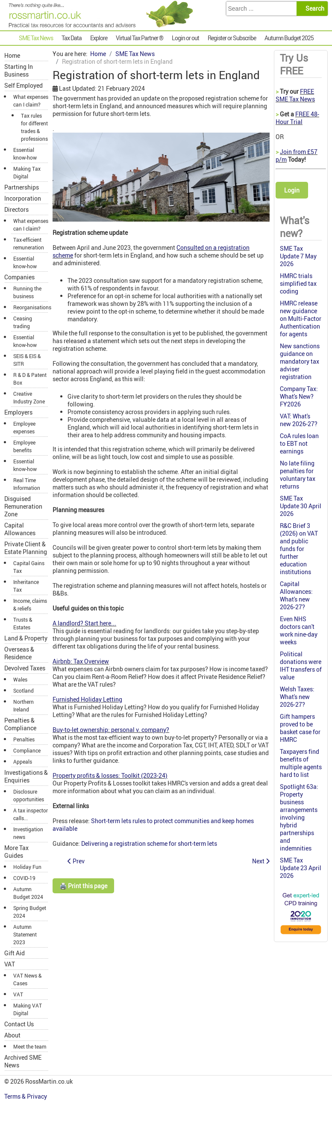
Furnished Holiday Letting (87, 699)
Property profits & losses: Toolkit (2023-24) (110, 775)
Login (292, 190)
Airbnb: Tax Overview (81, 661)
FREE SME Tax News (295, 95)
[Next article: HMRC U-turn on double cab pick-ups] (261, 861)
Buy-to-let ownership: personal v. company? (111, 730)
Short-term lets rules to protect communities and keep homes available (153, 825)
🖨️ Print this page (83, 886)
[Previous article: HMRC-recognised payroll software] (76, 861)
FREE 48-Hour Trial (297, 118)
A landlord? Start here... (84, 623)
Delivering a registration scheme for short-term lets (149, 843)
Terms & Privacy (26, 1096)
